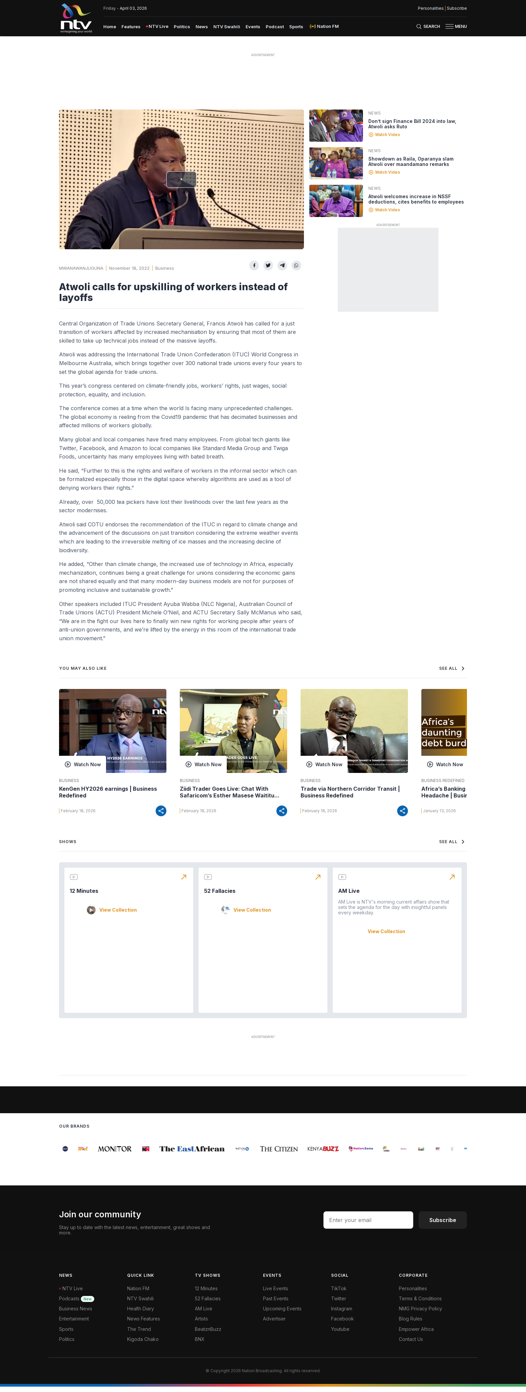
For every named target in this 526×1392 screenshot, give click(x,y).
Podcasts (76, 1304)
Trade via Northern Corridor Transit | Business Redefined (350, 792)
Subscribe (442, 1225)
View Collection (118, 915)
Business (164, 268)
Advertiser (274, 1324)
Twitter (338, 1304)
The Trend (139, 1334)
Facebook (342, 1324)
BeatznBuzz (208, 1334)
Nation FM (138, 1294)
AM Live (349, 896)
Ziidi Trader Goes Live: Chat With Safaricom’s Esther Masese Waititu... (229, 792)
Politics (66, 1344)
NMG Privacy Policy (420, 1314)
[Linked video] (336, 126)
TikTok (339, 1294)
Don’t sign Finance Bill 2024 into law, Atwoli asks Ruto (412, 123)
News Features (143, 1324)
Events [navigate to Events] (253, 26)
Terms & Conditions (420, 1304)
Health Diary (140, 1314)
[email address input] (368, 1225)
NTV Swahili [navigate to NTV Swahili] (226, 26)
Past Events (275, 1304)
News (374, 113)
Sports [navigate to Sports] (296, 26)
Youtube (340, 1334)
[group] (63, 1154)
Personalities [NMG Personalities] (431, 8)
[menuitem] (109, 26)
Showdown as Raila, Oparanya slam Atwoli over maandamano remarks (411, 161)
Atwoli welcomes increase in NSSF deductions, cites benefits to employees (416, 199)
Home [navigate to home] (109, 26)
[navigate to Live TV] (157, 26)
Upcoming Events (282, 1314)
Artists (201, 1324)
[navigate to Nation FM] (324, 26)
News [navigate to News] (202, 26)
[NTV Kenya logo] (76, 18)
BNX (200, 1344)
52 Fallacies (219, 896)
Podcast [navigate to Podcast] (275, 26)
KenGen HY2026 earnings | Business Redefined (108, 792)
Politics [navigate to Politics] (182, 26)
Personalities (413, 1294)
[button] (453, 26)
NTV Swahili (140, 1304)
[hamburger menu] (449, 26)
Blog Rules (410, 1324)
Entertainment (74, 1324)
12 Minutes (84, 896)
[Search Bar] (428, 27)
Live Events (275, 1294)
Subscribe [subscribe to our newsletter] (457, 8)
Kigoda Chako (143, 1344)
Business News (75, 1314)
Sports (66, 1334)
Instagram (341, 1314)
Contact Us (411, 1344)
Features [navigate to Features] (131, 26)
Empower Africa (416, 1334)
